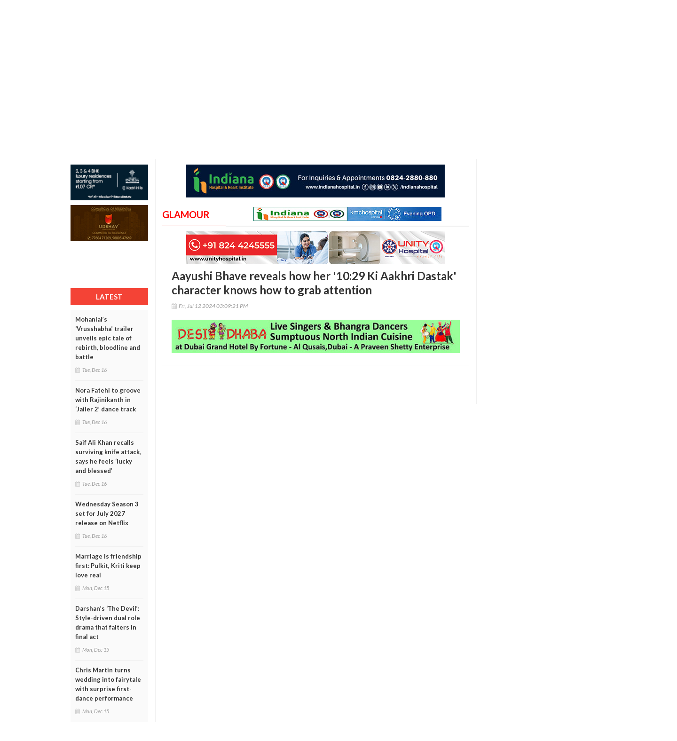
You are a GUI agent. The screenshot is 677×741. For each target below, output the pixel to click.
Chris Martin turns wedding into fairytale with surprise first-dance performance (108, 684)
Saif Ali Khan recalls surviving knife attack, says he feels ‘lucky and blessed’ (108, 456)
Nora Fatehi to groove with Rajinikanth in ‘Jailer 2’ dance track (108, 399)
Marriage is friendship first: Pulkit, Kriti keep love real (108, 565)
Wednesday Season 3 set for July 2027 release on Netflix (107, 513)
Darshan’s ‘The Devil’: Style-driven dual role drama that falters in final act (107, 622)
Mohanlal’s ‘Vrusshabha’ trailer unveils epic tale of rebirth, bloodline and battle (107, 338)
